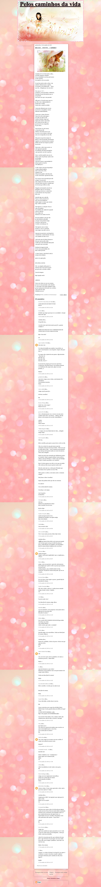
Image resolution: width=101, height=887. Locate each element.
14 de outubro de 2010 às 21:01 (45, 373)
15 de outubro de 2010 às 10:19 (45, 583)
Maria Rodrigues (42, 774)
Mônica (40, 618)
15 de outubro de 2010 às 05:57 (45, 510)
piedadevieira (41, 377)
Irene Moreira (41, 827)
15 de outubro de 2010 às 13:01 (45, 636)
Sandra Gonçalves (42, 513)
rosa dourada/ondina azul (44, 683)
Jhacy (39, 723)
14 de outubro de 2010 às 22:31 (45, 399)
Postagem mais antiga (61, 872)
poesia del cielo (41, 412)
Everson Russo (41, 577)
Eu (39, 666)
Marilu (40, 630)
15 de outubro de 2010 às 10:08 (45, 574)
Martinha (40, 607)
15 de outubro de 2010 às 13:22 (45, 648)
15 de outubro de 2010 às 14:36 (45, 695)
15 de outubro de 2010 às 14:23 (45, 663)
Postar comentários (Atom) (53, 878)
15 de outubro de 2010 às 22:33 (45, 804)
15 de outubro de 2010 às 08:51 (45, 536)
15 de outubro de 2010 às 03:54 (45, 496)
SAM (39, 597)
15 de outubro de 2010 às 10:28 (45, 593)
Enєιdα (40, 310)
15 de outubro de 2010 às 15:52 (45, 720)
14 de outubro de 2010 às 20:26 (45, 307)
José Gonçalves (42, 437)
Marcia (40, 562)
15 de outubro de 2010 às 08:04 (45, 528)
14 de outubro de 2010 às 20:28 (45, 316)
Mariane (40, 551)
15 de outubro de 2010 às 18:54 (45, 782)
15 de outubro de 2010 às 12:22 (45, 627)
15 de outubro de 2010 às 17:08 (45, 761)
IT (38, 850)
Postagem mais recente (41, 872)
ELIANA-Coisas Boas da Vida (45, 301)
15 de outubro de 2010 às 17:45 (45, 770)
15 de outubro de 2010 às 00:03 (45, 434)
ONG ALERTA (41, 531)
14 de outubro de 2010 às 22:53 (45, 408)
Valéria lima (41, 737)
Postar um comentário (42, 865)
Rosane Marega (42, 402)
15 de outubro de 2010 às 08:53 (45, 548)
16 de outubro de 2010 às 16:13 (45, 824)
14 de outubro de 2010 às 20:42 (45, 339)
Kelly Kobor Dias (42, 786)
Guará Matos (41, 699)
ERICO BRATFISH (43, 651)
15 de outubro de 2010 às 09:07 (45, 558)
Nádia (39, 524)
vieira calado (41, 389)
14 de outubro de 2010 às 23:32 (45, 425)
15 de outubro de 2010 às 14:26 (45, 680)
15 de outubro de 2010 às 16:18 (45, 734)
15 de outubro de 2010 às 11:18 (45, 604)
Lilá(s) (39, 764)
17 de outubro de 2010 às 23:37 (45, 862)
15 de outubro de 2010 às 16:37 (45, 746)
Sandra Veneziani (42, 586)
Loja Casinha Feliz (42, 342)
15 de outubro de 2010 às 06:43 (45, 521)
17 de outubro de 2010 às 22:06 (45, 847)
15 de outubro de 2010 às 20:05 (45, 792)
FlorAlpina (41, 500)
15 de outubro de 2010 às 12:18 (45, 615)
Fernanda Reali (42, 807)
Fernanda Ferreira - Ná (44, 749)
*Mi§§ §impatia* (42, 428)
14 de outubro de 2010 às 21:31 (45, 385)
